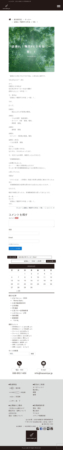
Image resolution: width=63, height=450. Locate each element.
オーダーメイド (38, 387)
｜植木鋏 (14, 388)
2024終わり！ (16, 327)
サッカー (19, 208)
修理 (34, 395)
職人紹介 (36, 411)
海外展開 (15, 315)
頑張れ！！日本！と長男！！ (34, 261)
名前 (10, 229)
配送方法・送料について (17, 411)
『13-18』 (16, 320)
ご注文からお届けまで (16, 408)
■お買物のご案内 (15, 405)
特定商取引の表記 (30, 426)
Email (11, 237)
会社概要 (19, 426)
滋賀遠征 (15, 340)
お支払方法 (13, 413)
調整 (34, 392)
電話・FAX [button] (19, 370)
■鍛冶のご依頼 (39, 384)
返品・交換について (16, 416)
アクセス (36, 413)
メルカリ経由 (16, 336)
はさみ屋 (26, 327)
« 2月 (18, 291)
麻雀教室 (15, 318)
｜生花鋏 (14, 396)
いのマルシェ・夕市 (19, 313)
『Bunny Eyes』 (18, 300)
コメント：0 (50, 208)
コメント (13, 218)
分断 (13, 344)
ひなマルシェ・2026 (19, 298)
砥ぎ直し (36, 390)
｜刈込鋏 (17, 392)
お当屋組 (15, 305)
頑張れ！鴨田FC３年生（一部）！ (34, 208)
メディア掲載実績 (39, 416)
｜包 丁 (15, 401)
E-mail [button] (43, 370)
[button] (32, 353)
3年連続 (15, 308)
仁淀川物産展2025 (19, 303)
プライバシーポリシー (46, 426)
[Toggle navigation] (59, 6)
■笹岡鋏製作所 (39, 405)
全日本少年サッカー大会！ (28, 257)
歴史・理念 (37, 408)
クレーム (15, 331)
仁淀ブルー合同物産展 (20, 310)
